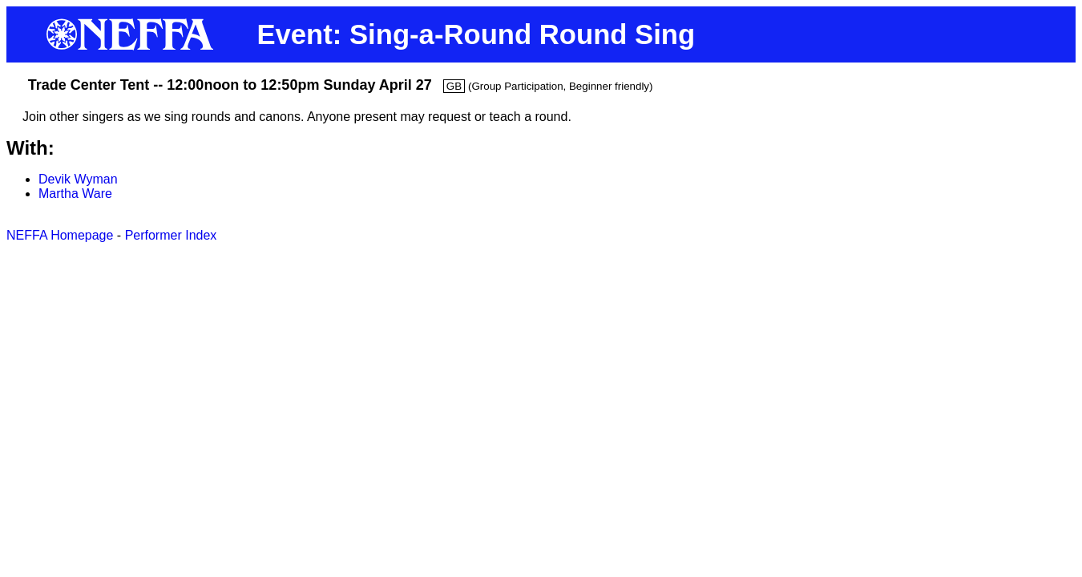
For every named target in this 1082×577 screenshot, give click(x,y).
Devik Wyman (78, 179)
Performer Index (171, 235)
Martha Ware (75, 193)
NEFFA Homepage (59, 235)
